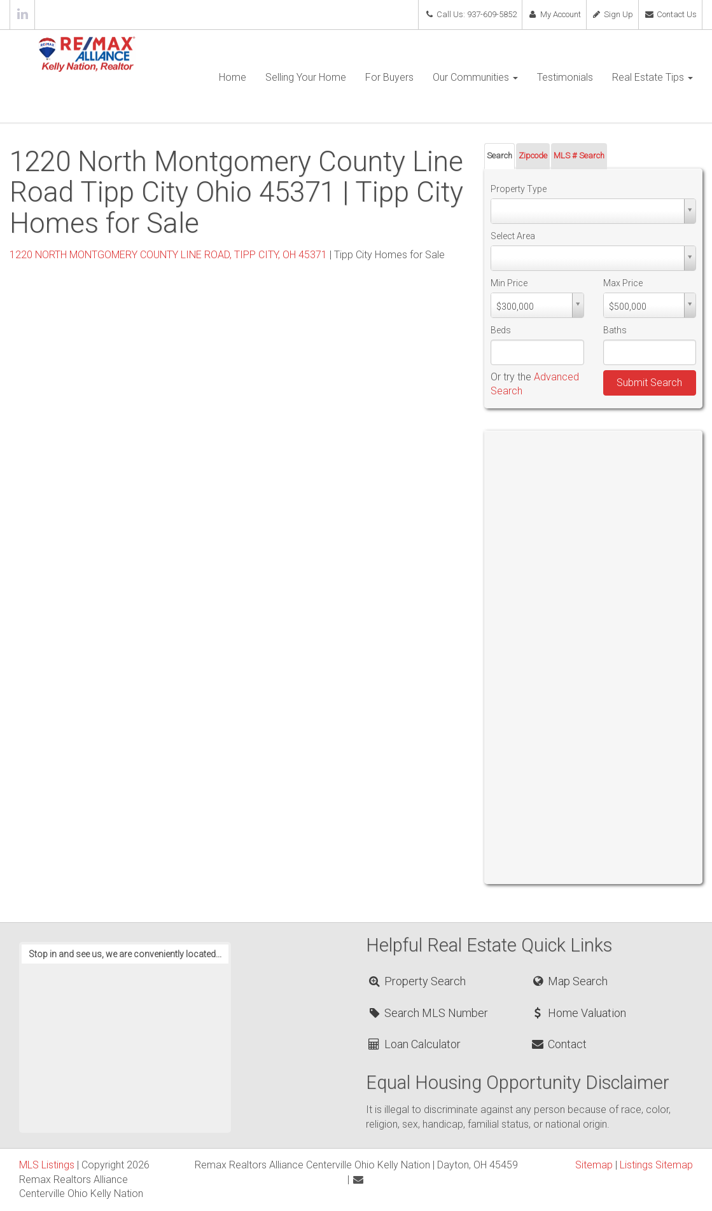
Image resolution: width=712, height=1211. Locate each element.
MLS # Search (579, 155)
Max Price (623, 283)
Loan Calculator (414, 1044)
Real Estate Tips (652, 77)
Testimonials (565, 77)
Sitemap (594, 1165)
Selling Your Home (305, 77)
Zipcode (533, 155)
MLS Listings (46, 1165)
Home (232, 77)
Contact (559, 1044)
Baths (615, 330)
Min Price (509, 283)
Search (499, 155)
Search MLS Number (427, 1013)
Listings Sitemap (656, 1165)
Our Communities (475, 77)
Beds (501, 330)
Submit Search (649, 383)
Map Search (569, 981)
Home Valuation (578, 1013)
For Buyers (389, 77)
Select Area (513, 236)
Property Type (519, 189)
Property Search (416, 981)
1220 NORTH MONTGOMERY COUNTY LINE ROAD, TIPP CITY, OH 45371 (168, 255)
